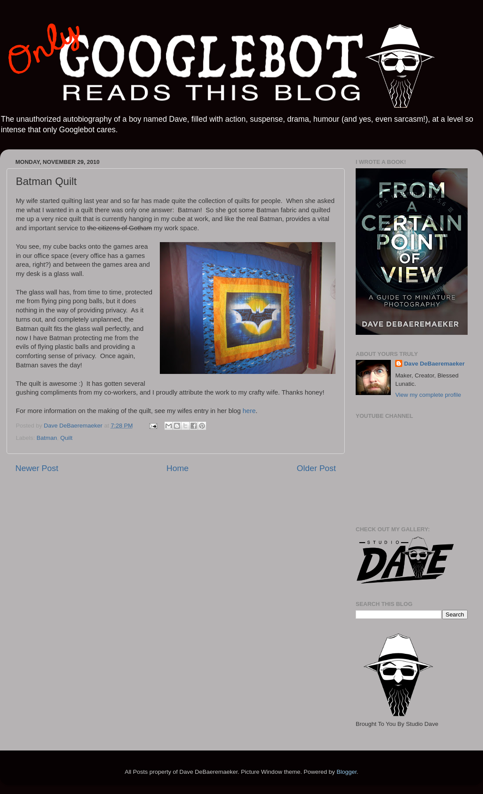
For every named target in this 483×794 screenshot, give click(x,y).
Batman (46, 438)
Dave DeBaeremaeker (434, 363)
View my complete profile (428, 395)
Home (177, 468)
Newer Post (36, 468)
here (249, 410)
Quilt (66, 438)
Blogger (346, 772)
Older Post (316, 468)
